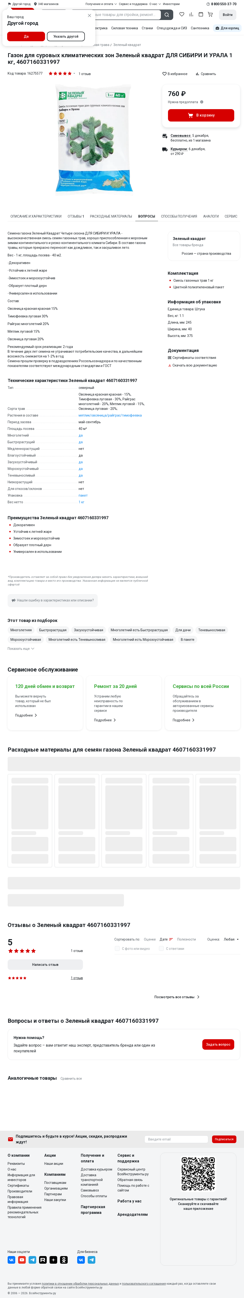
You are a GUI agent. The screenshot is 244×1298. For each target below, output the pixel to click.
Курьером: (179, 149)
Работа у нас (129, 1201)
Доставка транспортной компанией (92, 1179)
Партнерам (53, 1194)
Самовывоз (90, 1190)
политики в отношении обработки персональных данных (80, 1283)
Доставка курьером (96, 1169)
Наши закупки (55, 1200)
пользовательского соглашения (144, 1283)
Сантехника (200, 28)
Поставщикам (55, 1183)
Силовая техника (124, 28)
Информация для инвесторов (21, 1177)
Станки (147, 28)
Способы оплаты (94, 1196)
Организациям (56, 1188)
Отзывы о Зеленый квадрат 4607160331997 (69, 925)
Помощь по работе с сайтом (133, 1188)
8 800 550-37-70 (223, 4)
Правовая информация (18, 1199)
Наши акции (53, 1164)
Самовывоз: (181, 135)
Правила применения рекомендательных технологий (24, 1212)
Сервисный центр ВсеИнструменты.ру (133, 1171)
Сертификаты (18, 1185)
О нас (12, 1169)
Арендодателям (132, 1214)
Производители (20, 1191)
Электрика (99, 28)
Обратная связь (130, 1180)
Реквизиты (16, 1164)
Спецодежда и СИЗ (172, 28)
